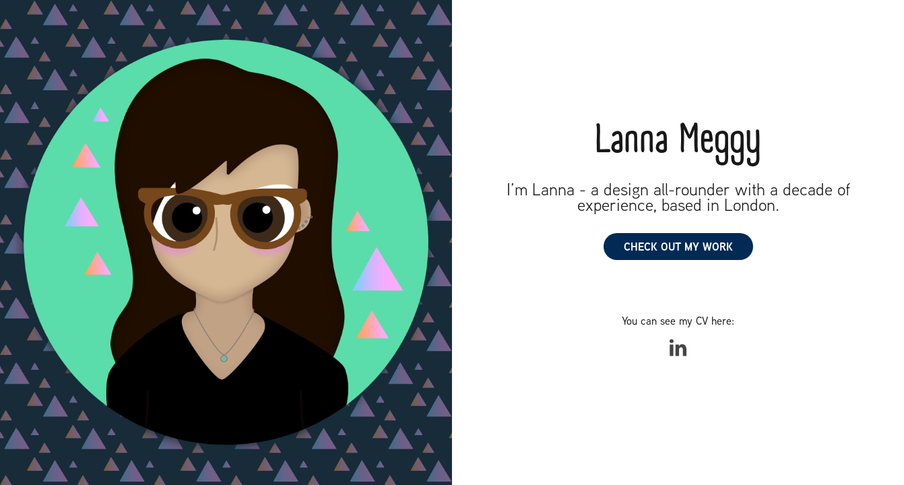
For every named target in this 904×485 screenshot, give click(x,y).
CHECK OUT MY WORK (678, 246)
